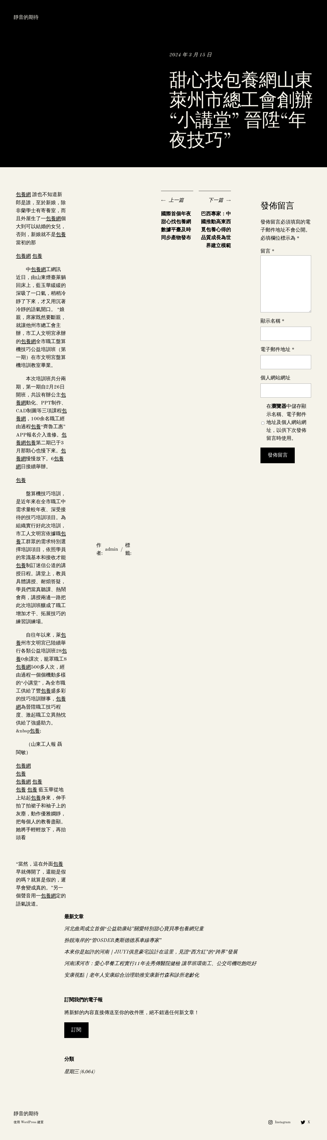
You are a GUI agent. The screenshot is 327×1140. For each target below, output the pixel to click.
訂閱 (76, 1030)
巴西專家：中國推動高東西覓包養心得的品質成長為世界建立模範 (216, 230)
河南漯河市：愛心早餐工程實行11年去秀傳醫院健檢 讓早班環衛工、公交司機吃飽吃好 (160, 963)
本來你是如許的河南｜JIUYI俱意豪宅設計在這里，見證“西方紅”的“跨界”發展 (151, 952)
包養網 (23, 194)
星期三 (71, 1071)
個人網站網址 (275, 378)
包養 (61, 234)
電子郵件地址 (277, 349)
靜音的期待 (26, 17)
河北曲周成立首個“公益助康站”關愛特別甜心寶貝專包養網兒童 (134, 928)
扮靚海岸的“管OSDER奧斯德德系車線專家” (112, 940)
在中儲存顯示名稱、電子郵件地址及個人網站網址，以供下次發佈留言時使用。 (286, 422)
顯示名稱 (272, 321)
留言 (267, 251)
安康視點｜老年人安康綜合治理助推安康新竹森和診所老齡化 (131, 975)
